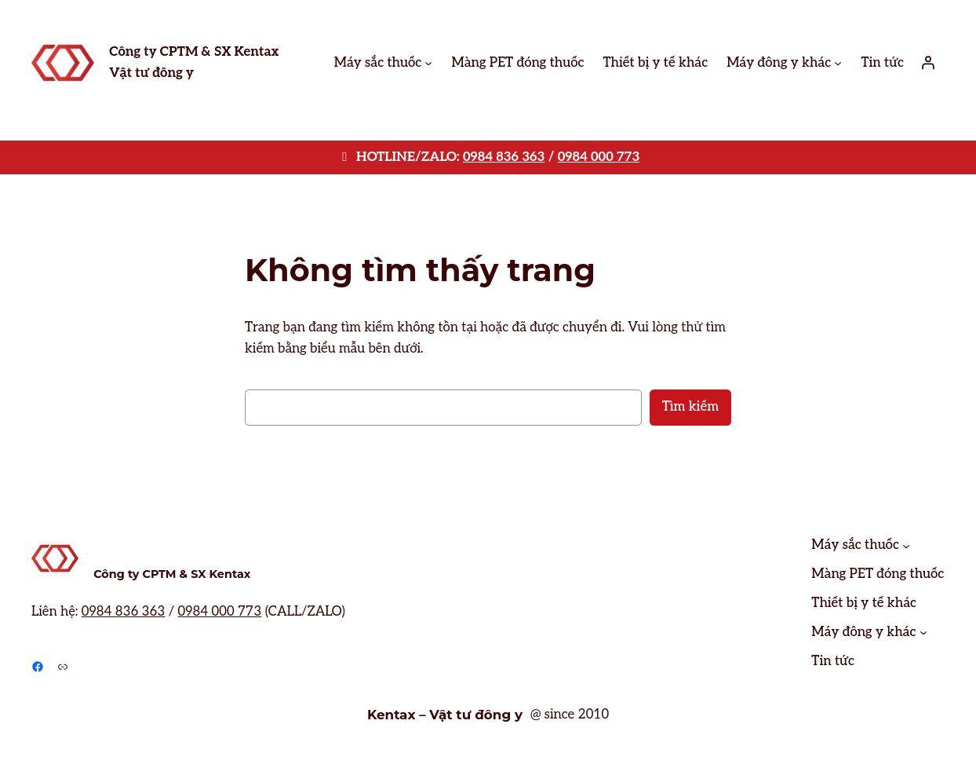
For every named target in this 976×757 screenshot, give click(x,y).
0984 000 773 (599, 157)
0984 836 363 (503, 157)
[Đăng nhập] (928, 62)
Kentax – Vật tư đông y (445, 714)
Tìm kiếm (690, 407)
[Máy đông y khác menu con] (838, 63)
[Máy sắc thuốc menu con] (428, 63)
